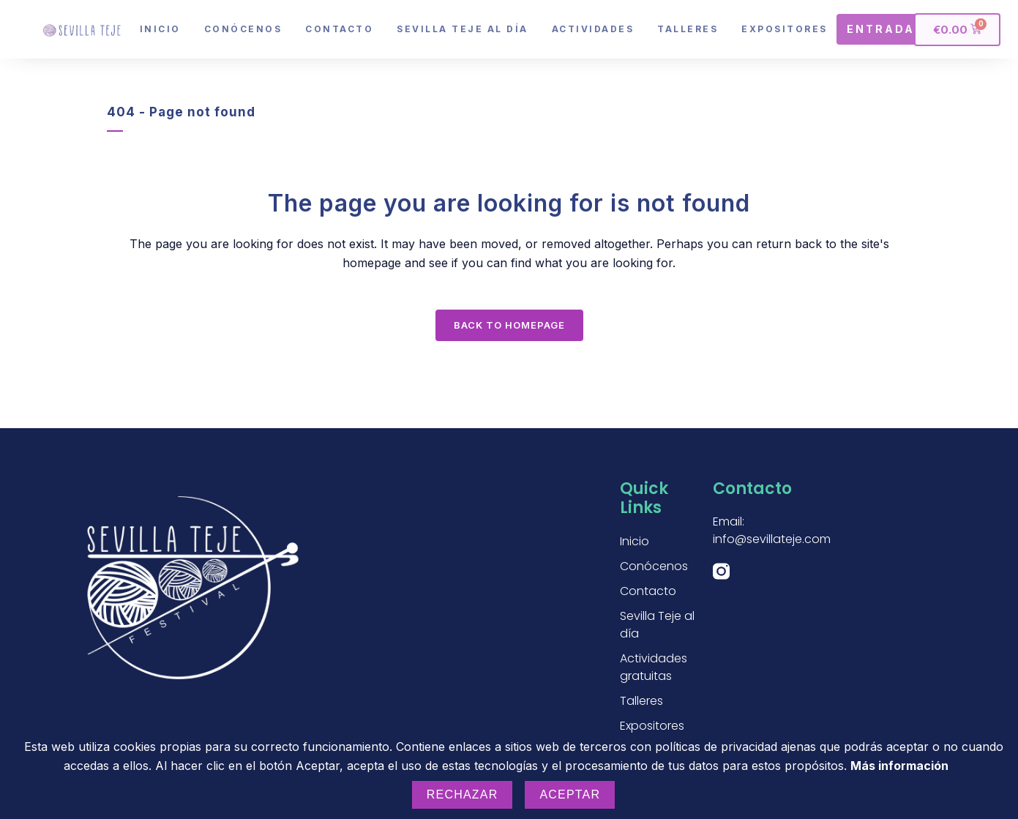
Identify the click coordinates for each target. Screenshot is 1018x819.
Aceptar (569, 794)
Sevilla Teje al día (462, 28)
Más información (899, 765)
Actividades (593, 28)
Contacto (339, 28)
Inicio (160, 28)
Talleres (687, 28)
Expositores (784, 28)
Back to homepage (509, 325)
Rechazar (462, 794)
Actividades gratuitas (653, 667)
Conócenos (243, 28)
